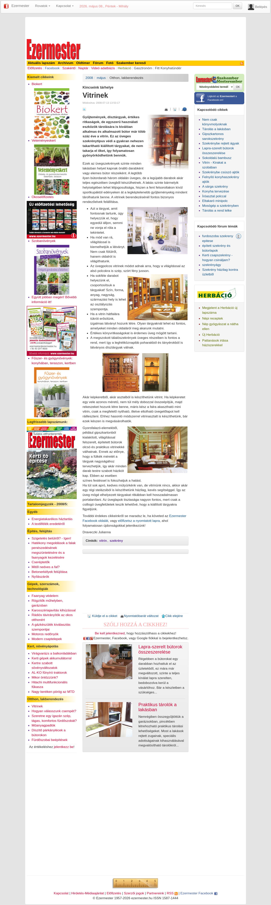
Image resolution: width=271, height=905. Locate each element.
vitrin (103, 540)
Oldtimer (83, 63)
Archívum (65, 63)
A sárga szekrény (215, 186)
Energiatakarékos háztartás (52, 519)
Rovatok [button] (42, 6)
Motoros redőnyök (45, 634)
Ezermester (20, 6)
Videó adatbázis (103, 68)
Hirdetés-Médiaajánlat (87, 893)
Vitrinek (37, 706)
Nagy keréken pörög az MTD (53, 692)
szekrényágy (211, 265)
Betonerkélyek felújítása (49, 572)
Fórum (98, 63)
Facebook (52, 68)
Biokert (37, 84)
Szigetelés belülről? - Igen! (51, 538)
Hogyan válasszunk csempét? (54, 711)
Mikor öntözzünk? (45, 677)
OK (237, 5)
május (101, 78)
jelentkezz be (63, 747)
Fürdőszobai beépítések (49, 740)
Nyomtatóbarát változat (139, 616)
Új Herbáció (211, 335)
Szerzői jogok (134, 893)
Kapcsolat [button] (65, 6)
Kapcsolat (61, 893)
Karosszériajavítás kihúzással (54, 610)
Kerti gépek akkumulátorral (51, 658)
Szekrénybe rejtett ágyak (220, 143)
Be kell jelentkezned (110, 633)
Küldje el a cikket (102, 616)
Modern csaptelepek (47, 639)
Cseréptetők (41, 562)
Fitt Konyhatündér (168, 68)
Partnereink (155, 893)
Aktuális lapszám (41, 63)
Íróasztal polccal (214, 196)
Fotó (110, 63)
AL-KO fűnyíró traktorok (49, 672)
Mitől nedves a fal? (45, 567)
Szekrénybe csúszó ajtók (220, 172)
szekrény (116, 540)
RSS (172, 893)
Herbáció (124, 68)
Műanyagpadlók (43, 725)
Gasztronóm (143, 68)
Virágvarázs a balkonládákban (54, 653)
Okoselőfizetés (43, 197)
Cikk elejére (172, 616)
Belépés (261, 7)
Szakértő (69, 68)
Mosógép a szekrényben (220, 206)
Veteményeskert (44, 140)
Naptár (83, 68)
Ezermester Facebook (198, 893)
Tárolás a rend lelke (217, 210)
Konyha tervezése (215, 191)
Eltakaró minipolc (215, 201)
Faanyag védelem (45, 596)
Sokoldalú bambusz (216, 158)
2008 (89, 78)
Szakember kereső (131, 63)
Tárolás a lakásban (216, 129)
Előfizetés (35, 68)
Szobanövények (43, 241)
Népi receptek (212, 318)
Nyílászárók (40, 577)
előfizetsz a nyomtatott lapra (139, 521)
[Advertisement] (135, 27)
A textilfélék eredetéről (48, 524)
